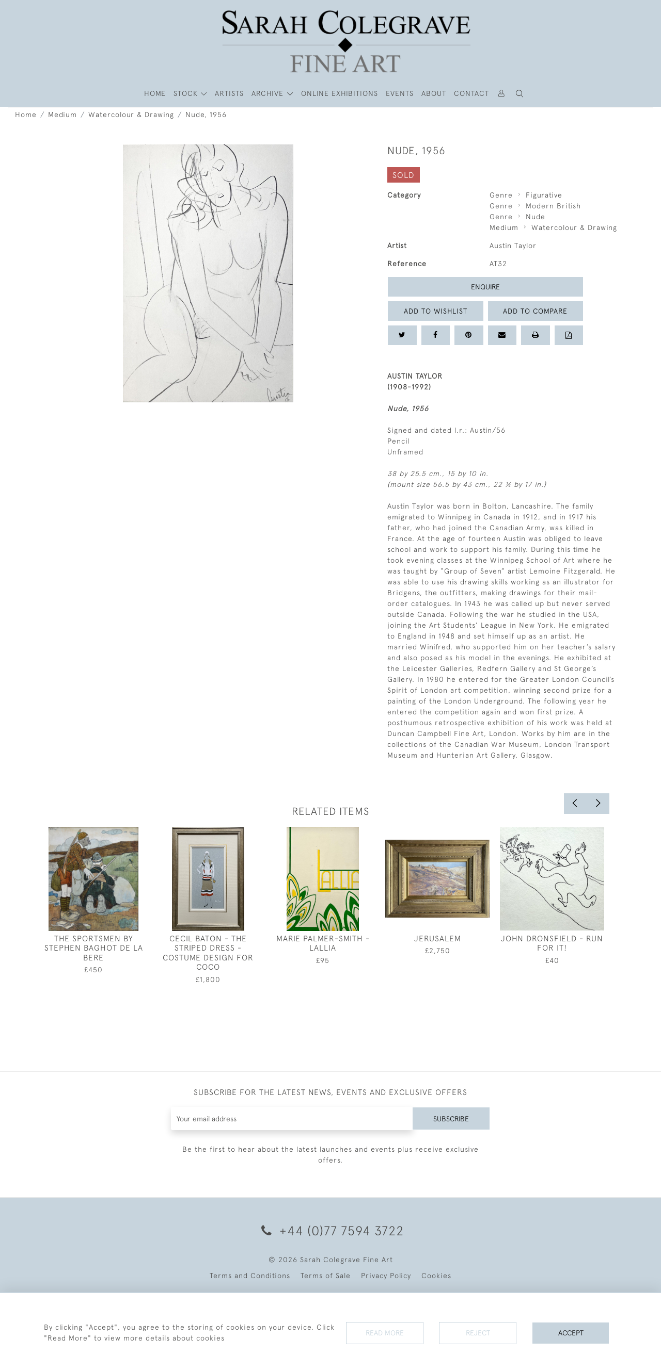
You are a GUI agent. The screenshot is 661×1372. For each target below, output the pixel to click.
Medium (62, 114)
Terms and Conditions (250, 1275)
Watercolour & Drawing (131, 114)
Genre (501, 195)
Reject (477, 1333)
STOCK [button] (187, 93)
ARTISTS (229, 93)
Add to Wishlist (435, 311)
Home (26, 114)
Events (400, 93)
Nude (535, 217)
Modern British (553, 206)
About (433, 93)
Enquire (485, 287)
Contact (471, 93)
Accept (571, 1333)
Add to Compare (535, 311)
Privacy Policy (386, 1275)
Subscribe (451, 1118)
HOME (155, 93)
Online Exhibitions (339, 93)
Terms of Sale (326, 1275)
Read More (385, 1333)
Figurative (544, 195)
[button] (520, 93)
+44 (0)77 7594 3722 (331, 1230)
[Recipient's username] (291, 1118)
